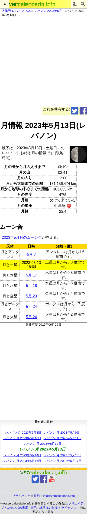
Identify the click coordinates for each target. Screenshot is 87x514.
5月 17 (31, 275)
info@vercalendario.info (59, 496)
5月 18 (31, 286)
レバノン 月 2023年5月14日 (22, 455)
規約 (37, 496)
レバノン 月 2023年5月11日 (62, 438)
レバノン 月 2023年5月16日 (22, 461)
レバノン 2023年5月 (48, 11)
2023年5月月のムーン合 (22, 237)
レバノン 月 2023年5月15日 (62, 455)
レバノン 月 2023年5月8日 (23, 432)
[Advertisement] (43, 63)
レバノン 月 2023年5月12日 (42, 443)
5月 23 (31, 296)
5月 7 (31, 254)
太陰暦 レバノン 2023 (17, 11)
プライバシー (21, 496)
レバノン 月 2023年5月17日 (62, 461)
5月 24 (31, 306)
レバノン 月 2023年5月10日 (22, 438)
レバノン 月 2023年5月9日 (62, 432)
